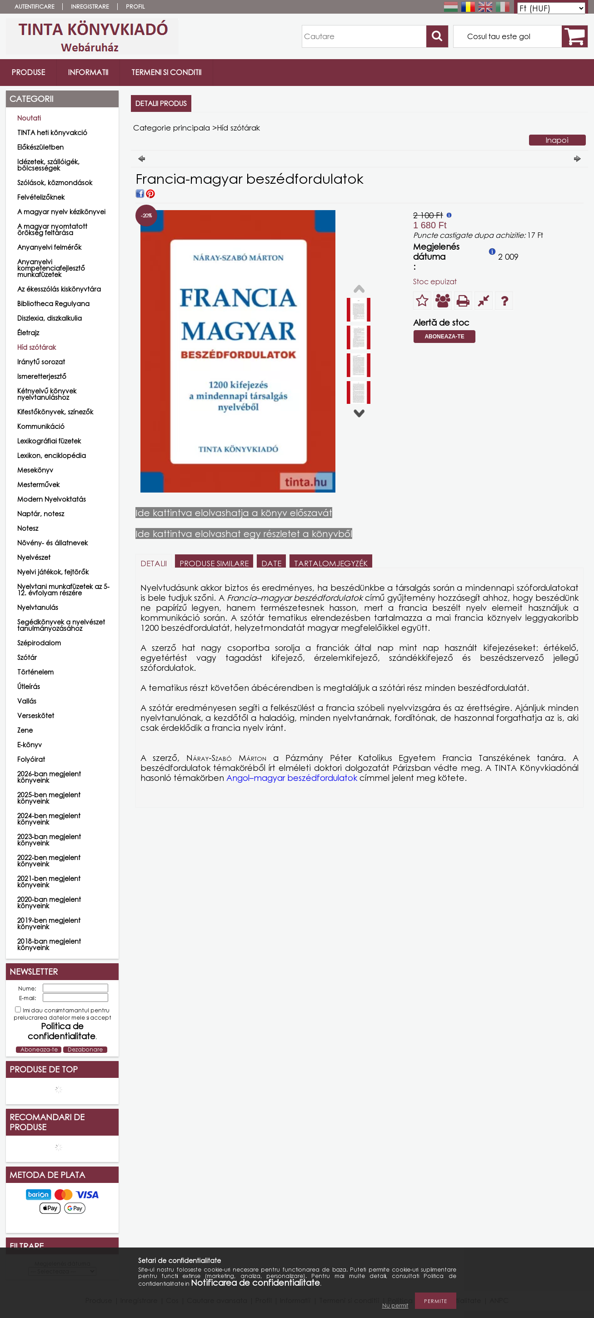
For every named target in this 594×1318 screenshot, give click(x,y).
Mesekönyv (35, 470)
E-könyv (29, 745)
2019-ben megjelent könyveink (48, 923)
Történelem (35, 672)
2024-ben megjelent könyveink (48, 819)
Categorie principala (171, 127)
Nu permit (395, 1305)
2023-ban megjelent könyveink (49, 840)
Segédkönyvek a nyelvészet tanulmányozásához (61, 625)
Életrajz (28, 333)
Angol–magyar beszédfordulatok (291, 778)
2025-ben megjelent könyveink (48, 798)
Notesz (27, 528)
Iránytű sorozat (41, 362)
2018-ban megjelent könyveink (49, 944)
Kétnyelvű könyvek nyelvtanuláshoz (46, 394)
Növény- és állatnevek (52, 543)
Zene (25, 730)
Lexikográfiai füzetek (49, 441)
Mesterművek (38, 484)
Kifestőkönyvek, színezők (55, 412)
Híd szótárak (36, 347)
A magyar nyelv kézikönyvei (61, 212)
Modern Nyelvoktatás (51, 499)
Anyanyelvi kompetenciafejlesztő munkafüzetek (51, 268)
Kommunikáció (41, 426)
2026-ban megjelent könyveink (49, 777)
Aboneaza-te (444, 336)
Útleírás (28, 686)
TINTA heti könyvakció (52, 132)
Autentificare (34, 6)
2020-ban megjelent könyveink (49, 902)
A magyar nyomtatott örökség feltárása (52, 229)
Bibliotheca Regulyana (53, 303)
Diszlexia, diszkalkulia (49, 318)
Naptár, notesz (40, 514)
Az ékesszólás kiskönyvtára (59, 289)
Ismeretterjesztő (41, 376)
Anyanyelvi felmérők (49, 247)
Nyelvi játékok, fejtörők (53, 572)
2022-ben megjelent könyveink (48, 861)
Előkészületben (40, 147)
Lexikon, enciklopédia (51, 455)
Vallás (26, 701)
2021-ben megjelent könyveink (48, 882)
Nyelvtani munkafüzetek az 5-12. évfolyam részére (63, 590)
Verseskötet (35, 715)
